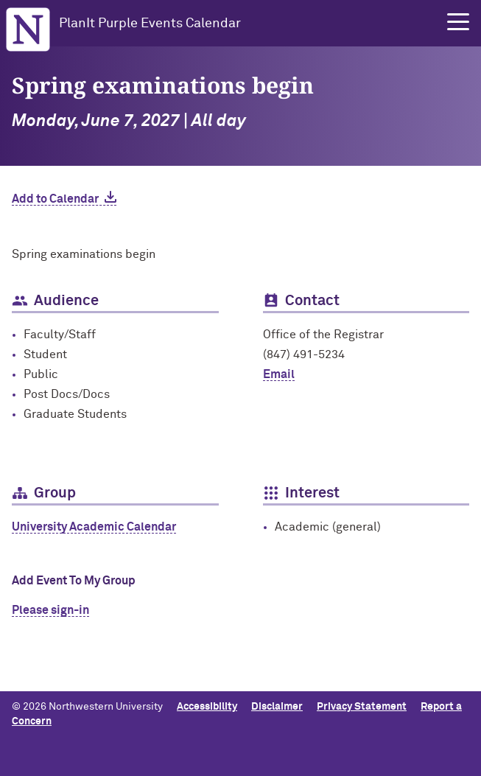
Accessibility (207, 707)
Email (279, 374)
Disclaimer (277, 707)
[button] (458, 22)
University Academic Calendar (94, 527)
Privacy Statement (362, 707)
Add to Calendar (55, 199)
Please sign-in (50, 610)
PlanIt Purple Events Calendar (150, 23)
